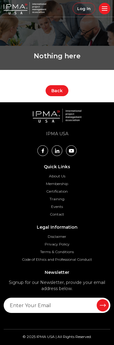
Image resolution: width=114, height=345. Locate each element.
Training (57, 199)
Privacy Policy (57, 244)
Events (57, 206)
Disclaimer (57, 236)
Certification (57, 191)
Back (57, 90)
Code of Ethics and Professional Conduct (57, 259)
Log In (84, 8)
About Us (57, 176)
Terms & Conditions (57, 251)
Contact (57, 214)
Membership (57, 183)
